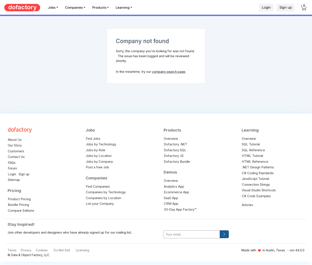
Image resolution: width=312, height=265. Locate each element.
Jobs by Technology (101, 144)
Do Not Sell (62, 250)
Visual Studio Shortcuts (259, 190)
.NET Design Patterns (258, 167)
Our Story (15, 145)
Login (266, 7)
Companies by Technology (106, 192)
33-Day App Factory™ (180, 209)
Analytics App (174, 186)
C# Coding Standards (258, 173)
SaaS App (171, 198)
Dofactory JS (174, 156)
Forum (12, 168)
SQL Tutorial (251, 144)
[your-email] (192, 234)
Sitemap (14, 180)
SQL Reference (253, 150)
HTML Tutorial (252, 156)
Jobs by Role (95, 150)
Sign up (285, 7)
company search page (168, 72)
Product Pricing (19, 199)
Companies (74, 7)
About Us (15, 140)
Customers (16, 151)
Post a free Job (97, 167)
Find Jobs (93, 139)
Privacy (26, 250)
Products (99, 7)
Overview (171, 139)
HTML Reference (255, 161)
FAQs (12, 163)
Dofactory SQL (175, 150)
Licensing (82, 250)
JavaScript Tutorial (255, 179)
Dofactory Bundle (177, 161)
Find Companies (98, 186)
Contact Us (16, 157)
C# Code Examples (256, 196)
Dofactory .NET (175, 144)
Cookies (42, 250)
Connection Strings (256, 184)
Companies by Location (103, 198)
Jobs (51, 7)
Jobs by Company (99, 161)
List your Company (100, 204)
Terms (12, 250)
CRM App (171, 204)
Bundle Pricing (18, 205)
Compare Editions (21, 210)
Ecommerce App (176, 192)
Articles (247, 205)
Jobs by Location (99, 156)
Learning (123, 7)
